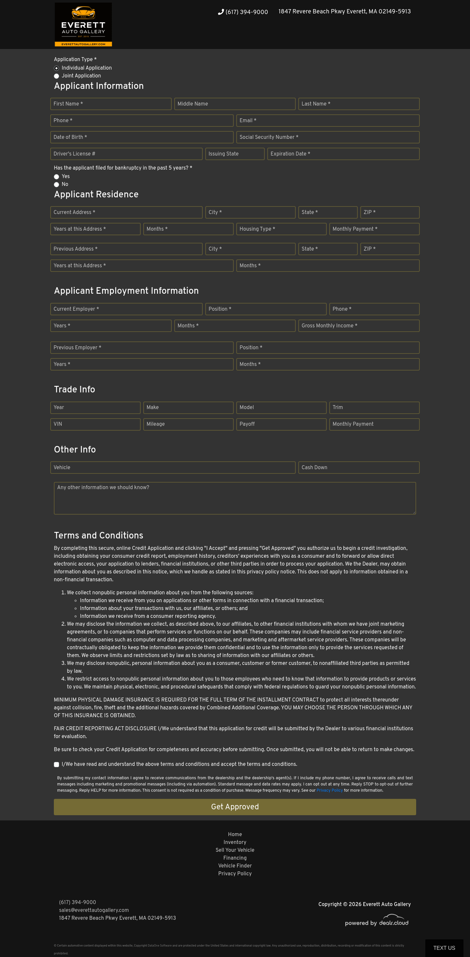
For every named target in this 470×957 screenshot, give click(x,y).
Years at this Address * (80, 229)
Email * (248, 121)
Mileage (156, 424)
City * (215, 212)
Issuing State (224, 154)
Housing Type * (257, 229)
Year (59, 407)
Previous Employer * (78, 348)
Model (247, 407)
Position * (220, 309)
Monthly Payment (353, 424)
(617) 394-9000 (243, 12)
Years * (62, 326)
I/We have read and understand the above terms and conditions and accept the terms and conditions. (179, 764)
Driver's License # (75, 154)
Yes (66, 176)
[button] (392, 36)
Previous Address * (76, 249)
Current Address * (74, 212)
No (65, 184)
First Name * (68, 104)
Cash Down (314, 468)
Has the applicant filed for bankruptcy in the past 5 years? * (123, 168)
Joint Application (81, 76)
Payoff (247, 424)
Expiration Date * (290, 154)
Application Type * (75, 60)
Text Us (444, 948)
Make (153, 407)
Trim (338, 407)
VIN (58, 424)
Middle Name (193, 104)
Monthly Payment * (355, 229)
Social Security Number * (269, 137)
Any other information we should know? (103, 488)
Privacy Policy (330, 790)
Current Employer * (76, 309)
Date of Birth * (70, 137)
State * (310, 212)
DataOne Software (160, 946)
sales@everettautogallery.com (94, 910)
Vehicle (62, 468)
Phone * (63, 121)
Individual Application (87, 68)
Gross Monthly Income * (329, 326)
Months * (157, 229)
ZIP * (370, 212)
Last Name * (316, 104)
